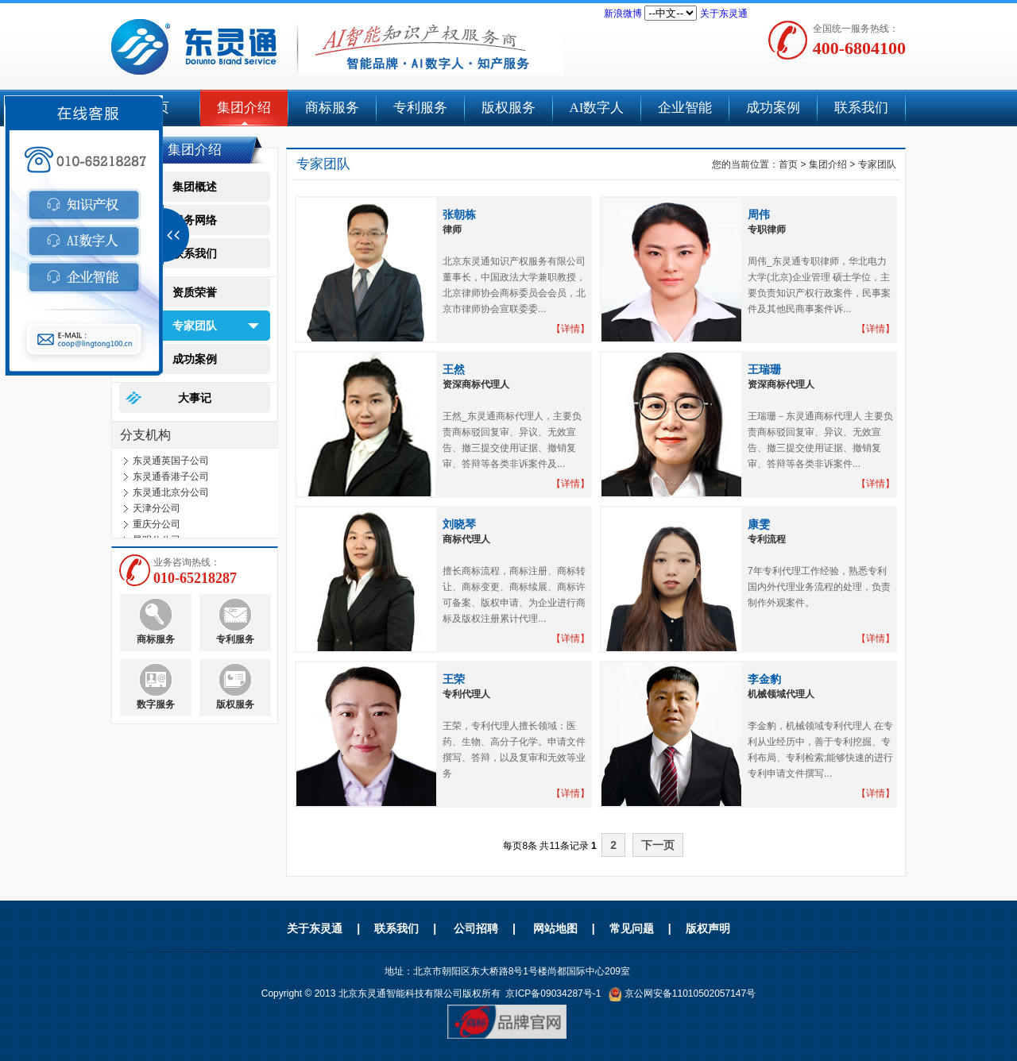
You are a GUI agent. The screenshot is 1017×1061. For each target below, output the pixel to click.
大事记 (194, 398)
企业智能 (685, 107)
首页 (788, 164)
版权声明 (708, 928)
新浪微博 (623, 13)
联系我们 (861, 107)
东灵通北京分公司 (171, 494)
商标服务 (332, 107)
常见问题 (631, 928)
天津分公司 (156, 510)
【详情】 (570, 328)
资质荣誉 (194, 292)
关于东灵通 (724, 13)
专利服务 (420, 107)
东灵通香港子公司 (171, 478)
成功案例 (773, 107)
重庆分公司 (156, 526)
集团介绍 (244, 107)
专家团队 (194, 325)
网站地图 (555, 928)
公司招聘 (476, 928)
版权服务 (508, 107)
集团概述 (194, 186)
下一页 (658, 845)
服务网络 (194, 220)
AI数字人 (597, 107)
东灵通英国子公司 (171, 463)
